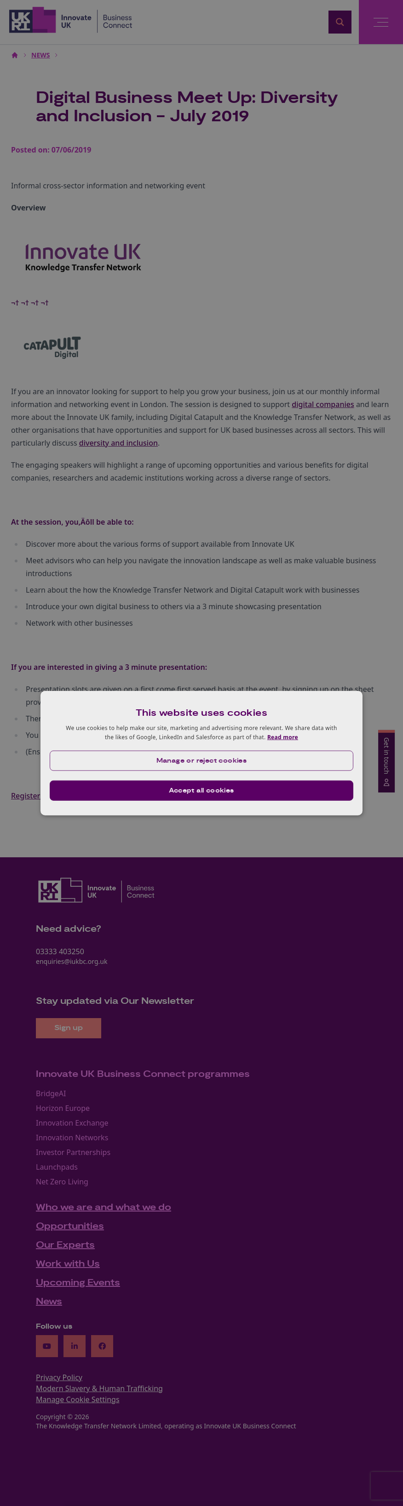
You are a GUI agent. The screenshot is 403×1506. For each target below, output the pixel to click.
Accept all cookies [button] (201, 790)
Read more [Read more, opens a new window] (282, 737)
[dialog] (201, 753)
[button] (201, 760)
